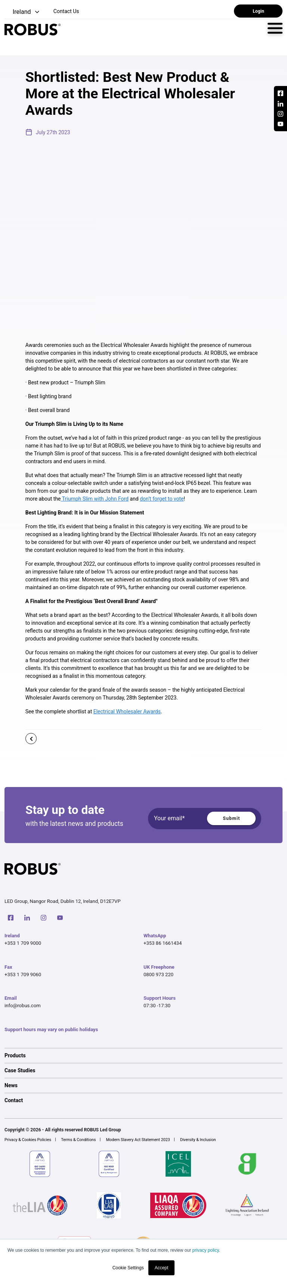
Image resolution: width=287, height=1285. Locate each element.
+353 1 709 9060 (22, 974)
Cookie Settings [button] (128, 1267)
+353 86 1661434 (163, 943)
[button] (22, 12)
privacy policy (205, 1250)
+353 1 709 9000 (22, 943)
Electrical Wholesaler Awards (127, 711)
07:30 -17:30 (157, 1005)
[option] (143, 1055)
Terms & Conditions (78, 1139)
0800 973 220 (158, 974)
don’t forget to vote (161, 499)
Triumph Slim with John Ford (95, 499)
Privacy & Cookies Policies (27, 1139)
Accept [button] (162, 1267)
